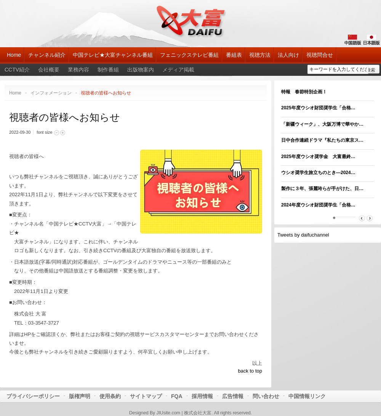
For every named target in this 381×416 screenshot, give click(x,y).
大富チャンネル (190, 21)
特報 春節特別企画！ (304, 91)
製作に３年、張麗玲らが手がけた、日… (322, 188)
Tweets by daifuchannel (303, 235)
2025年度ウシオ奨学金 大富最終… (318, 156)
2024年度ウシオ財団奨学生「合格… (318, 205)
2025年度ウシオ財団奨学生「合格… (318, 107)
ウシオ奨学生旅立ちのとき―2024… (318, 172)
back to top (250, 371)
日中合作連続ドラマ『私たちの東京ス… (322, 140)
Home (15, 93)
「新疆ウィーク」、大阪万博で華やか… (322, 124)
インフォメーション (51, 93)
